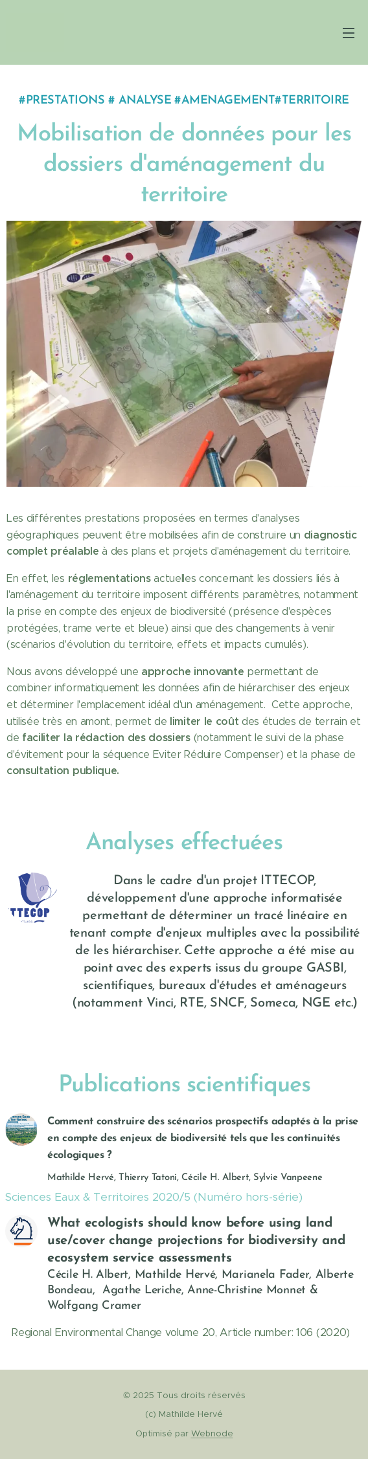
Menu (348, 33)
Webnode (212, 1433)
